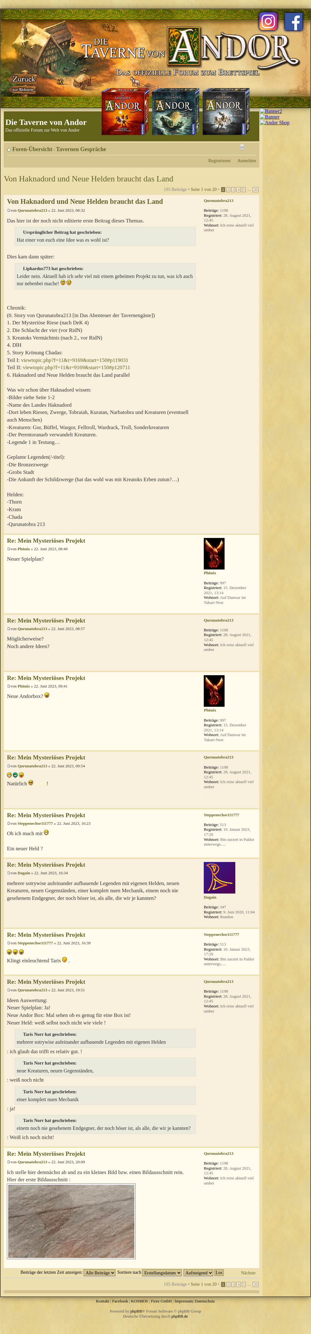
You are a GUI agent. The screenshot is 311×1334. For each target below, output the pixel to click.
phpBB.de (180, 1316)
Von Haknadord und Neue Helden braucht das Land (88, 178)
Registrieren (219, 160)
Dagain (24, 873)
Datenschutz (205, 1301)
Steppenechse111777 (35, 823)
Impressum (184, 1301)
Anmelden (246, 160)
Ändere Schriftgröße (251, 147)
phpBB (136, 1311)
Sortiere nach (149, 1272)
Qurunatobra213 (32, 210)
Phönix (24, 548)
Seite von (204, 189)
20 (256, 189)
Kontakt (102, 1301)
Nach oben (254, 530)
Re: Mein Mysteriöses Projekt (46, 540)
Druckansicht (241, 147)
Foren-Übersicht (32, 149)
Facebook (120, 1301)
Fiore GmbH (161, 1301)
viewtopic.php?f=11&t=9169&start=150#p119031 (74, 360)
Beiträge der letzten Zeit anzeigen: (68, 1272)
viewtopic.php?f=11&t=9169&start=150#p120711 (76, 367)
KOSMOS (139, 1301)
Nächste (248, 1272)
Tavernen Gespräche (81, 149)
